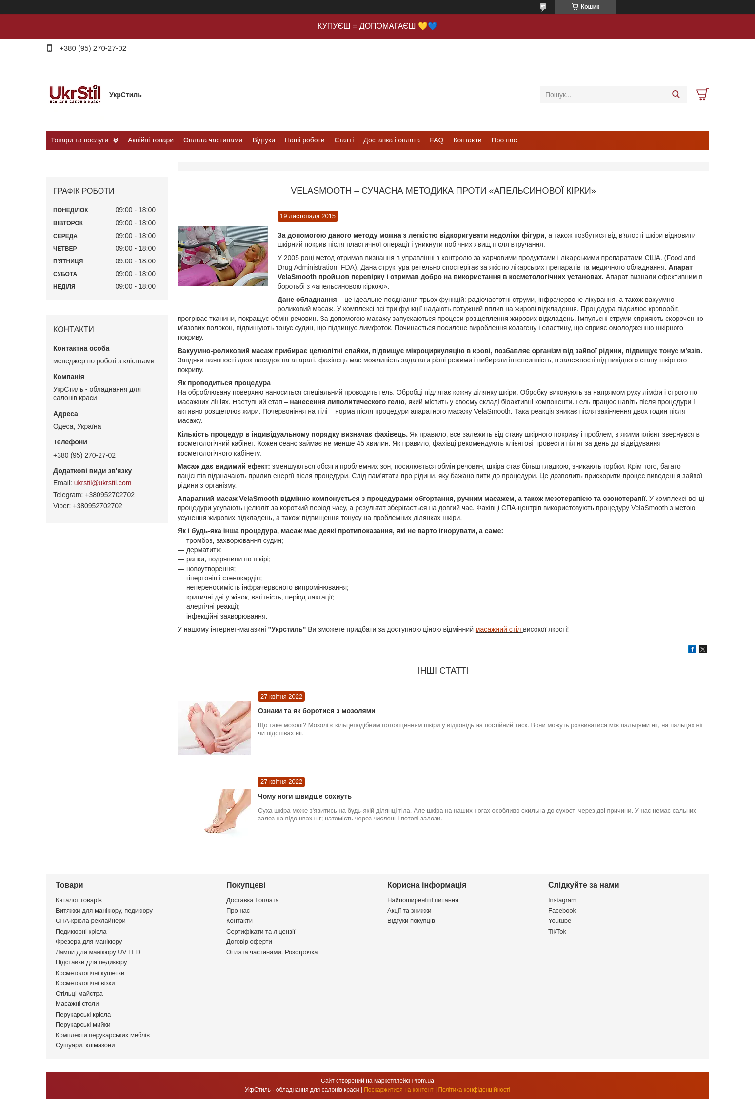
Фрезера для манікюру (89, 941)
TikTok (557, 931)
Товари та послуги (79, 140)
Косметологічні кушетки (90, 973)
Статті (344, 140)
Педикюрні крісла (81, 931)
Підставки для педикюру (91, 962)
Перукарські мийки (83, 1024)
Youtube (559, 920)
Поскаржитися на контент (398, 1089)
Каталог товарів (79, 900)
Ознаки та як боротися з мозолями (317, 711)
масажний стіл (499, 629)
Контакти (467, 140)
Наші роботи (304, 140)
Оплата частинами (212, 140)
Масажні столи (77, 1003)
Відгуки (263, 140)
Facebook (562, 910)
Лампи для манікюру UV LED (98, 952)
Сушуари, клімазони (85, 1045)
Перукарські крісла (83, 1014)
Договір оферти (249, 941)
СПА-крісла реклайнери (91, 920)
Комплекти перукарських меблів (103, 1035)
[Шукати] (676, 94)
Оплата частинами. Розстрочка (272, 952)
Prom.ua (423, 1081)
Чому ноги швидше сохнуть (305, 796)
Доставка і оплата (391, 140)
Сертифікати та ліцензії (260, 931)
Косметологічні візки (85, 983)
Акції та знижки (409, 910)
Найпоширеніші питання (422, 900)
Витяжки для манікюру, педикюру (104, 910)
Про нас (504, 140)
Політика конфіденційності (474, 1089)
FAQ (436, 140)
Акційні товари (151, 140)
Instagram (562, 900)
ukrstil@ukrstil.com (103, 483)
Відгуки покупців (411, 920)
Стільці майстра (79, 993)
